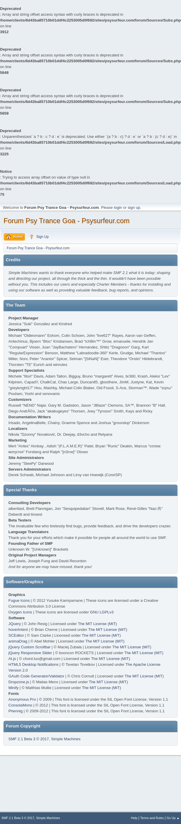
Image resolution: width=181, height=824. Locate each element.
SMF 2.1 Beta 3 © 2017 (28, 739)
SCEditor (16, 635)
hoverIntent (18, 629)
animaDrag (17, 641)
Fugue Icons (19, 600)
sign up (134, 207)
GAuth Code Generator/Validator (36, 676)
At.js (12, 658)
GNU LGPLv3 (101, 612)
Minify (13, 688)
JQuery (14, 624)
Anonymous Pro (22, 699)
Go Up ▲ (173, 818)
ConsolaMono (20, 705)
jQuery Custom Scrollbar (29, 647)
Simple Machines (65, 739)
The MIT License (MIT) (97, 624)
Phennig (15, 711)
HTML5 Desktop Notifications (33, 664)
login (118, 207)
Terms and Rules (152, 818)
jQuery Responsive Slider (30, 653)
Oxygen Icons (20, 612)
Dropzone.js (18, 682)
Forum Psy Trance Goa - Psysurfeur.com (66, 221)
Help (134, 818)
